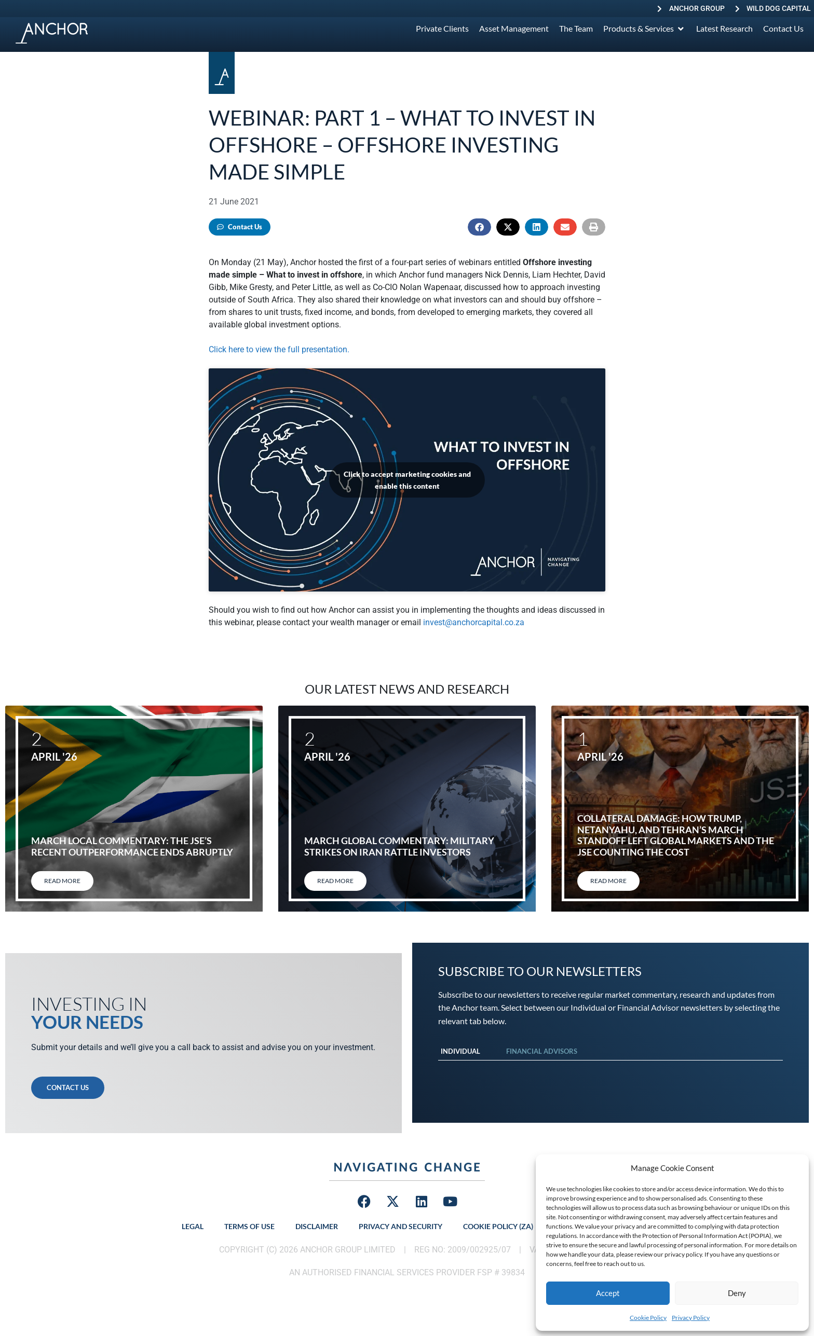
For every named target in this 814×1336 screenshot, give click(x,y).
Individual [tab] (460, 1051)
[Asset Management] (514, 28)
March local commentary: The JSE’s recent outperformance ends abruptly (132, 846)
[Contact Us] (783, 28)
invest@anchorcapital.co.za (473, 622)
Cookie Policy (648, 1317)
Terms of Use (249, 1226)
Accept (608, 1293)
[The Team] (576, 28)
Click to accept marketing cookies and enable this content (407, 480)
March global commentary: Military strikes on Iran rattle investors (399, 846)
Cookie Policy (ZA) (498, 1226)
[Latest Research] (724, 28)
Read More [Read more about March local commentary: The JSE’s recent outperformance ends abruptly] (62, 881)
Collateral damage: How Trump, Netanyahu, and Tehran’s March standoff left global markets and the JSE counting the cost (675, 835)
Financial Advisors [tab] (541, 1051)
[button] (479, 227)
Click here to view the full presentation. (279, 349)
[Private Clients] (442, 28)
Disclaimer (316, 1226)
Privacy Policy (691, 1317)
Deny (737, 1293)
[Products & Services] (644, 28)
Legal (193, 1226)
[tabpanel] (610, 1070)
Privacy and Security (400, 1226)
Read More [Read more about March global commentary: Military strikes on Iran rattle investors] (335, 881)
